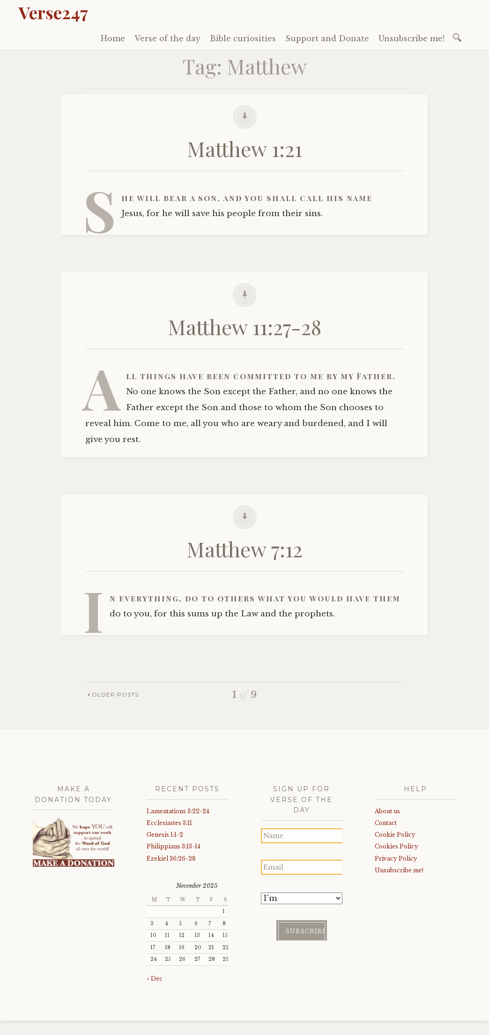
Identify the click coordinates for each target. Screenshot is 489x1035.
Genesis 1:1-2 (165, 834)
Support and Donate (327, 38)
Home (113, 38)
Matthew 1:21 (244, 148)
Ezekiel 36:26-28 (171, 858)
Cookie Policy (395, 834)
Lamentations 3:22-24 (178, 811)
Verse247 (53, 12)
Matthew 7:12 (245, 548)
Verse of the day (167, 38)
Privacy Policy (396, 858)
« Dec (155, 978)
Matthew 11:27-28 (244, 326)
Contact (386, 822)
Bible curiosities (243, 38)
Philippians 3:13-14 (173, 846)
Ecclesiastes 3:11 (169, 822)
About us (387, 811)
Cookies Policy (396, 846)
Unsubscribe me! (411, 38)
